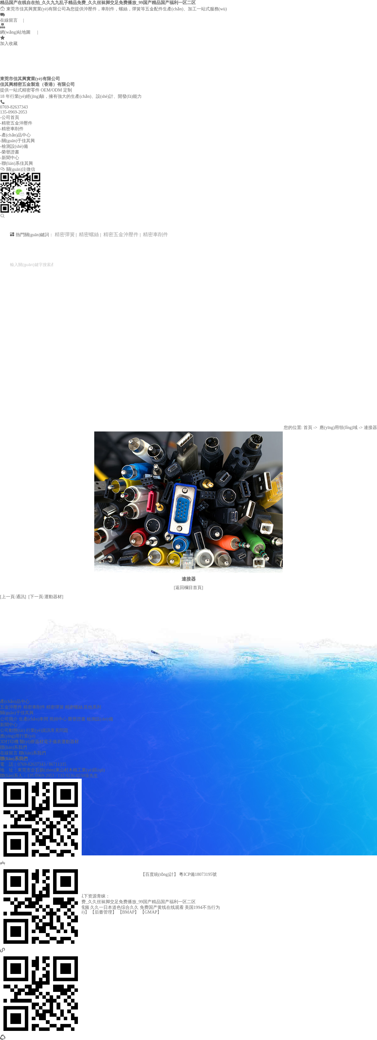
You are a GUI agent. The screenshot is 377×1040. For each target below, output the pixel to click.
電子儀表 (52, 741)
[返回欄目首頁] (188, 587)
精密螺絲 (88, 234)
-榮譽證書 (9, 152)
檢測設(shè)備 (100, 719)
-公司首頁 (9, 117)
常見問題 (59, 730)
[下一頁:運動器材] (45, 596)
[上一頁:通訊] (13, 596)
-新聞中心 (9, 157)
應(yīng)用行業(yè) (18, 736)
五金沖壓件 (11, 707)
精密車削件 (155, 234)
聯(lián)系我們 (13, 747)
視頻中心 (58, 719)
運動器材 (70, 741)
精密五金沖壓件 (120, 234)
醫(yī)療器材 (32, 741)
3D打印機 (9, 741)
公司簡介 (9, 719)
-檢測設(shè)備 (14, 146)
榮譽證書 (76, 719)
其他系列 (92, 707)
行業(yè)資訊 (38, 730)
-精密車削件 (12, 128)
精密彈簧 (65, 234)
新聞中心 (9, 724)
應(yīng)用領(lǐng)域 (339, 427)
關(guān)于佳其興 (17, 712)
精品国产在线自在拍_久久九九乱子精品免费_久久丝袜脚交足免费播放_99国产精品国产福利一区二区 (98, 2)
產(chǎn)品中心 (15, 701)
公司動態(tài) (12, 730)
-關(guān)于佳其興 (17, 140)
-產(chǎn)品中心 (15, 135)
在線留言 (9, 753)
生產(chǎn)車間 (33, 719)
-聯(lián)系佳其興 (16, 163)
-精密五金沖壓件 (16, 123)
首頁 (307, 427)
